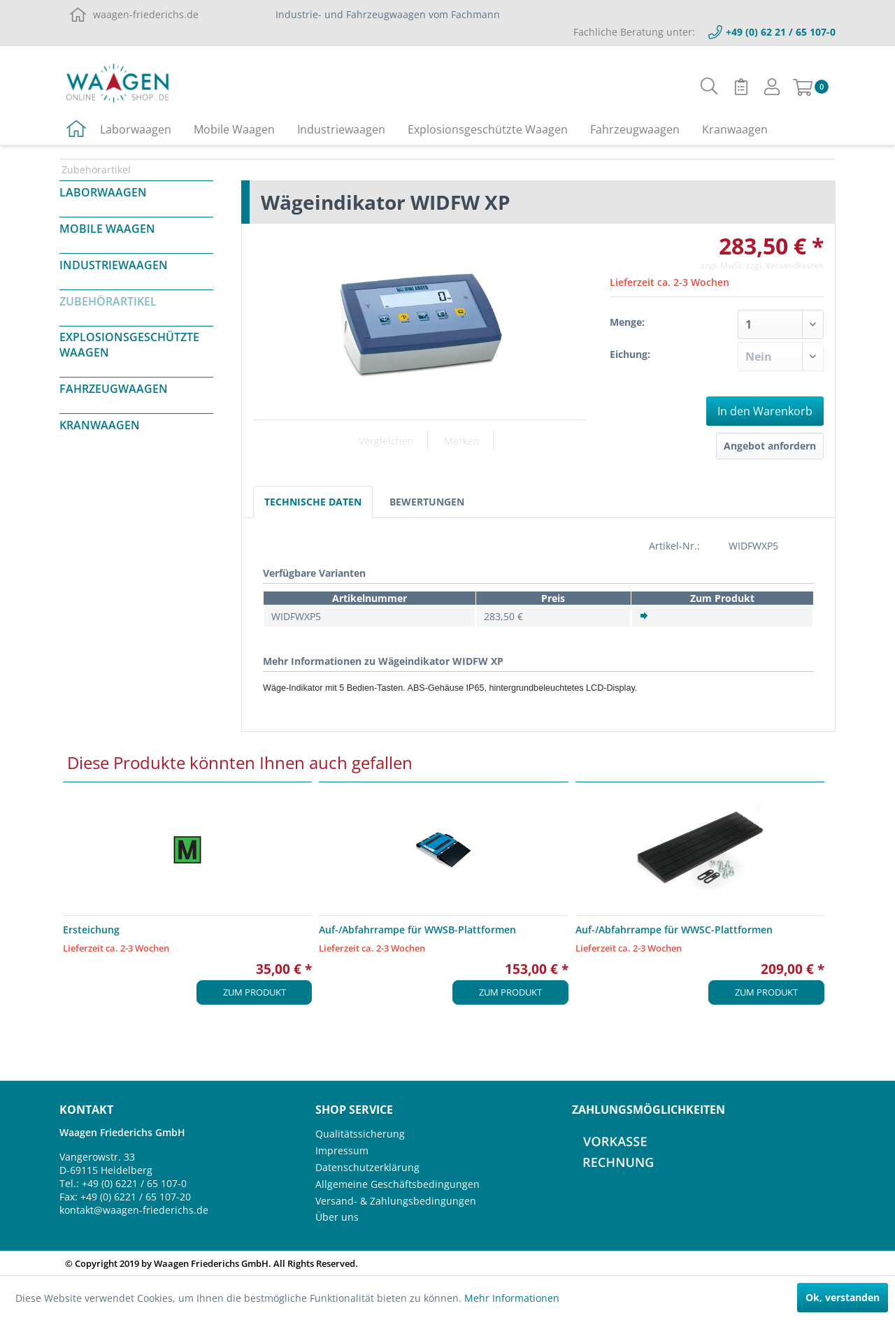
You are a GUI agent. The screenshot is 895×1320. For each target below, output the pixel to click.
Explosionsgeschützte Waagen (129, 344)
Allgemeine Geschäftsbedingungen (397, 1184)
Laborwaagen (103, 192)
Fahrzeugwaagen (113, 388)
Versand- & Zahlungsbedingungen (395, 1200)
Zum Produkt (254, 992)
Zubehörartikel (108, 301)
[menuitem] (709, 86)
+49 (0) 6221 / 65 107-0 (134, 1183)
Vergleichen (386, 440)
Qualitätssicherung (360, 1133)
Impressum (341, 1150)
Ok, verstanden (843, 1297)
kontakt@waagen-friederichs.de (133, 1210)
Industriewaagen (113, 265)
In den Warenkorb (764, 411)
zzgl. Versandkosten (785, 265)
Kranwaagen (99, 425)
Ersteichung (91, 929)
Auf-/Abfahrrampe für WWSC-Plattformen (674, 929)
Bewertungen (426, 501)
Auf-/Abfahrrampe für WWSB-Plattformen (417, 929)
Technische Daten (312, 501)
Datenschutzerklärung (367, 1167)
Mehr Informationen (511, 1298)
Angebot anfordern (770, 445)
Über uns (337, 1217)
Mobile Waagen (107, 228)
